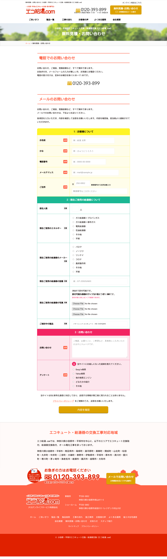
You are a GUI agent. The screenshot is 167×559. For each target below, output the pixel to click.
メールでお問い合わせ (121, 481)
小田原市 (50, 454)
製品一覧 (50, 20)
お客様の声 (83, 20)
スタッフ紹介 (106, 524)
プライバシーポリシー (62, 404)
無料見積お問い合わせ (126, 10)
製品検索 (66, 520)
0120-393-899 (91, 11)
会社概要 (117, 20)
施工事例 (89, 520)
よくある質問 (100, 20)
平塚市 (60, 454)
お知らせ (94, 524)
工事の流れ (67, 20)
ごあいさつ (34, 20)
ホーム (33, 520)
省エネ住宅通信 (130, 520)
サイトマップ (73, 529)
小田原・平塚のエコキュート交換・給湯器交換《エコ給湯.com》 (84, 540)
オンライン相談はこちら (131, 3)
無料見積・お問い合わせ (76, 524)
